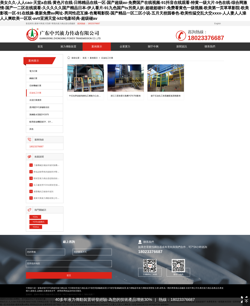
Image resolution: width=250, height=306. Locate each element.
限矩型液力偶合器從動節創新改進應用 (50, 178)
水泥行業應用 (35, 100)
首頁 (40, 46)
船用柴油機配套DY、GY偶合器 (41, 121)
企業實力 (125, 46)
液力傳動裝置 (68, 46)
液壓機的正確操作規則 (43, 191)
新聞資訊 (181, 46)
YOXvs (36, 227)
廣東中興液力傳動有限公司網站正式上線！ (52, 198)
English (217, 23)
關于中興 (153, 46)
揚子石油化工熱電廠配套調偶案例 (165, 96)
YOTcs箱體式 (38, 222)
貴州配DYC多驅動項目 (39, 107)
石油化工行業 (35, 92)
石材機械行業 (35, 85)
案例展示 (96, 46)
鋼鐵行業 (33, 78)
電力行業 (33, 71)
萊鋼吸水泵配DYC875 (39, 114)
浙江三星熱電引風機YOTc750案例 (126, 96)
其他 (31, 129)
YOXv (35, 217)
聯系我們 (210, 46)
